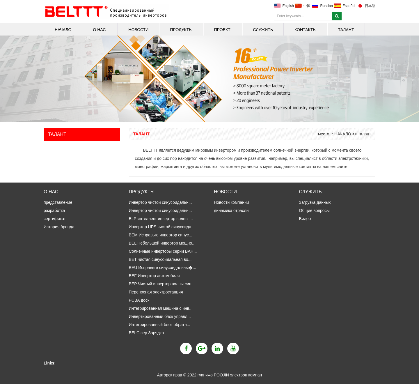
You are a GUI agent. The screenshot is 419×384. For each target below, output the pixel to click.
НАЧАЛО (63, 29)
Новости (138, 29)
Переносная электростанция (156, 292)
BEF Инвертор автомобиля (154, 275)
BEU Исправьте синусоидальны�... (162, 267)
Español (348, 6)
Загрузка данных (315, 202)
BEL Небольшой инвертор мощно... (162, 243)
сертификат (55, 218)
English (288, 6)
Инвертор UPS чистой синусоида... (162, 226)
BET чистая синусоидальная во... (160, 259)
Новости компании (232, 202)
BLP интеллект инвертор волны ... (161, 218)
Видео (305, 218)
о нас (100, 29)
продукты (181, 29)
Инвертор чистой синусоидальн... (160, 202)
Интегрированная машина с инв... (161, 308)
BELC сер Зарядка (146, 332)
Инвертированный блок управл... (160, 316)
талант (346, 29)
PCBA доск (139, 300)
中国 (306, 6)
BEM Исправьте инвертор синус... (160, 235)
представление (58, 202)
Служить (263, 29)
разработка (54, 210)
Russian (326, 6)
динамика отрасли (232, 210)
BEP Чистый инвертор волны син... (162, 284)
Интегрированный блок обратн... (159, 324)
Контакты (305, 29)
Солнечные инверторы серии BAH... (163, 251)
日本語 (370, 6)
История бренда (59, 226)
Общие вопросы (315, 210)
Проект (223, 29)
